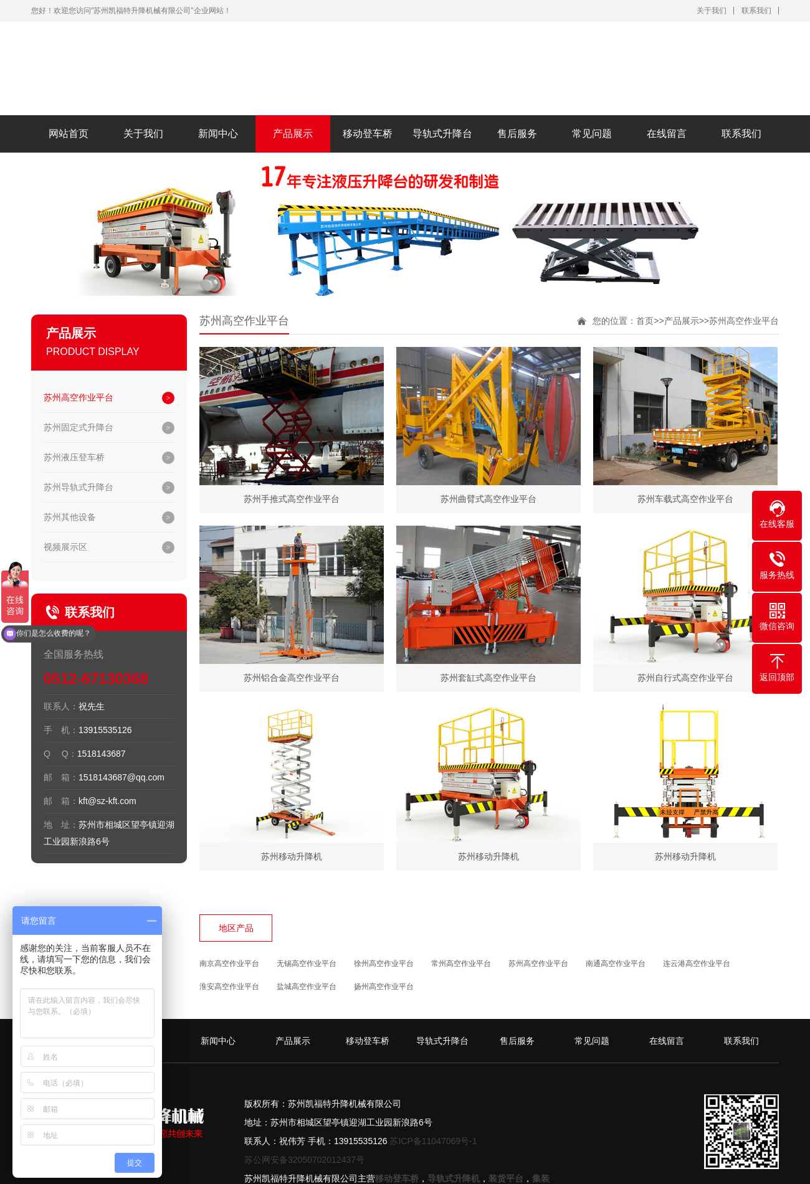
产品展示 (293, 133)
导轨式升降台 (442, 133)
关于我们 (712, 10)
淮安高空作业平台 (229, 986)
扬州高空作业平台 (384, 986)
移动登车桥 (368, 133)
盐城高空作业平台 (306, 986)
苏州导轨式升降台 (78, 487)
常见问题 (592, 133)
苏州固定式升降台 (78, 427)
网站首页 (68, 133)
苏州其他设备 (70, 517)
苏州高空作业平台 (78, 397)
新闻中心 (218, 133)
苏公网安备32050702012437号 (304, 1160)
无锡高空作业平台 (306, 963)
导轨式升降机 (453, 1178)
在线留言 (667, 133)
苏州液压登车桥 (74, 457)
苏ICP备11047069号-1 (433, 1141)
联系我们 (756, 10)
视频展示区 (65, 547)
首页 (645, 321)
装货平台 (505, 1178)
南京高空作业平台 (229, 963)
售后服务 (517, 133)
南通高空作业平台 (616, 963)
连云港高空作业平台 (696, 963)
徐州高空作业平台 (384, 963)
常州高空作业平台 (461, 963)
